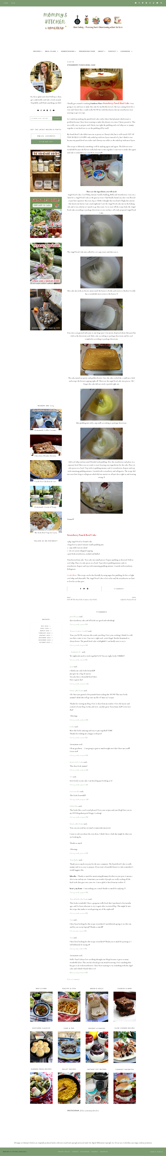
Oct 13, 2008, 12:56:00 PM (79, 720)
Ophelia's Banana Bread (120, 599)
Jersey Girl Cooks (76, 762)
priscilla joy (74, 616)
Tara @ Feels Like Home (79, 899)
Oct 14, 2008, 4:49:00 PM (79, 892)
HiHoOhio (74, 806)
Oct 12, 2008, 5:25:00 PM (79, 624)
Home (6, 3)
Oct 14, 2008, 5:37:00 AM (79, 785)
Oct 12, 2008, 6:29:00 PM (79, 645)
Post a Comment (73, 979)
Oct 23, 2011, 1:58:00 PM (78, 949)
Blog (13, 3)
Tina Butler (74, 860)
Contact (113, 51)
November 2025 (46, 640)
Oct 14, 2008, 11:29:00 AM (79, 799)
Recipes (35, 51)
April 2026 (45, 628)
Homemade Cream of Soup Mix (46, 507)
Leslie (72, 727)
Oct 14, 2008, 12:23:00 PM (79, 817)
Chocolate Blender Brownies (46, 456)
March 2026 (46, 631)
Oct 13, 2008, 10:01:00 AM (79, 684)
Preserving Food (87, 51)
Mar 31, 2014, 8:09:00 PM (79, 972)
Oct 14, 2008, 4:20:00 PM (79, 853)
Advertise (104, 1152)
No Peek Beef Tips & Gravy (46, 533)
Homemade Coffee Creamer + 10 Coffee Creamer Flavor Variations (46, 430)
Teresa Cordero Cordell (79, 631)
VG (71, 777)
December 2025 (46, 638)
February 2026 (46, 633)
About (101, 51)
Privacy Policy (64, 1152)
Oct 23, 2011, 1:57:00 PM (78, 931)
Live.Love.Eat (75, 791)
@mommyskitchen (92, 1111)
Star (71, 920)
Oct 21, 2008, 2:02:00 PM (79, 913)
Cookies (75, 1152)
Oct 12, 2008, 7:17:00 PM (78, 660)
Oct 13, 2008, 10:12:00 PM (79, 755)
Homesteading (67, 51)
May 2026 (46, 626)
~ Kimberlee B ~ (76, 652)
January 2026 (46, 635)
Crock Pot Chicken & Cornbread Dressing (46, 481)
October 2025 (46, 642)
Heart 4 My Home (76, 690)
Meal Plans (49, 51)
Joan (71, 667)
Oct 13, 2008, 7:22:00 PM (79, 737)
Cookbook (127, 51)
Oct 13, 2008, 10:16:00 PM (79, 770)
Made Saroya (156, 1152)
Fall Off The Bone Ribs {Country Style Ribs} (83, 599)
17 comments (119, 589)
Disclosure (84, 1152)
